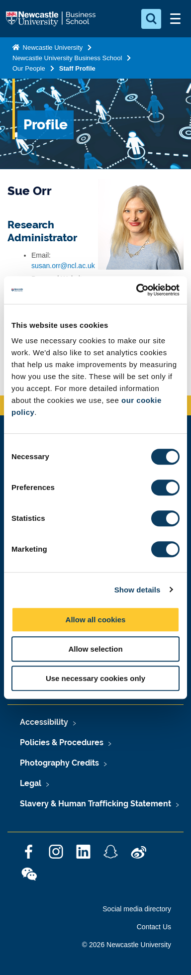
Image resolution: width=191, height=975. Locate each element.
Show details (137, 589)
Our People (28, 68)
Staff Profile (77, 68)
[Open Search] (151, 19)
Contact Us (154, 927)
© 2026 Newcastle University (126, 945)
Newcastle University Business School (67, 58)
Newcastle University (52, 47)
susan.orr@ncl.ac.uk (63, 266)
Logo (51, 18)
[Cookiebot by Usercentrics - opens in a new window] (137, 290)
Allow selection (95, 649)
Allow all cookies (96, 619)
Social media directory (136, 909)
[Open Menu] (175, 19)
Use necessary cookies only (95, 678)
